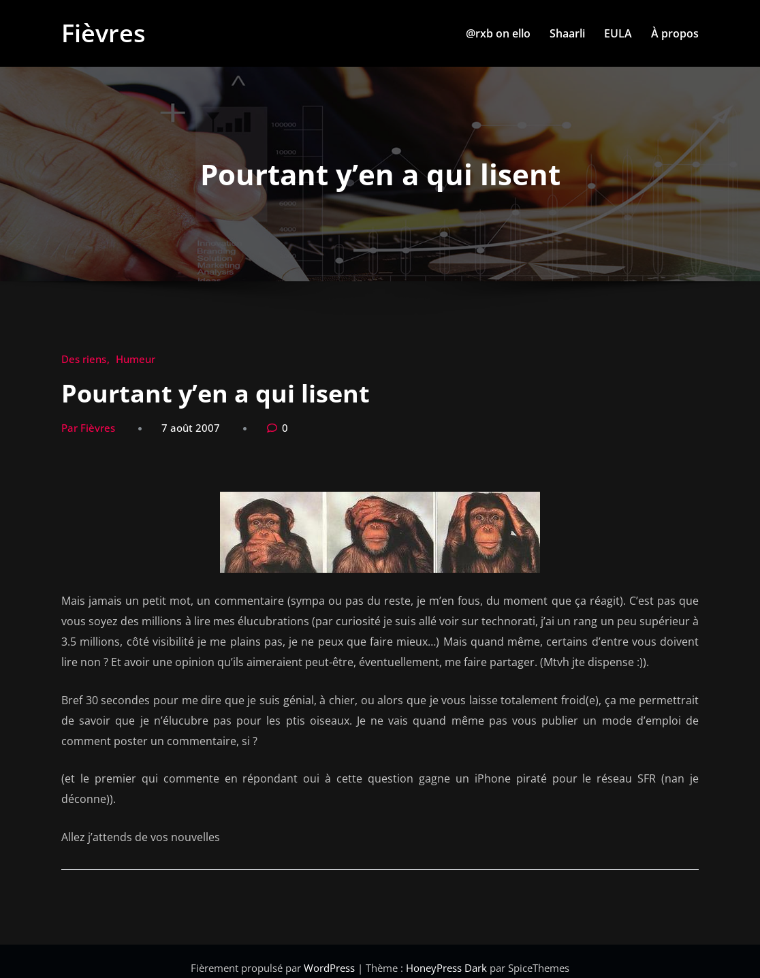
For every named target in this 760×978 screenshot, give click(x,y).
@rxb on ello (498, 33)
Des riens (83, 359)
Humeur (135, 359)
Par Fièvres (88, 428)
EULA (618, 33)
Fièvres (103, 33)
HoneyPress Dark (446, 968)
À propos (675, 33)
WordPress (331, 968)
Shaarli (567, 33)
